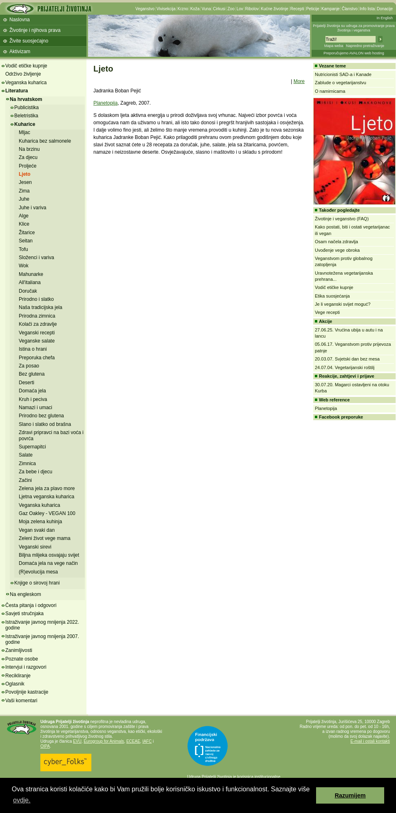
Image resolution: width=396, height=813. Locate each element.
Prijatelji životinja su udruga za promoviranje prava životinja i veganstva (354, 28)
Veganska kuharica (25, 82)
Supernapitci (32, 447)
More (299, 81)
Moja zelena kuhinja (40, 521)
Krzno (182, 9)
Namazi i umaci (35, 407)
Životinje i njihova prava (34, 30)
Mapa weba (333, 46)
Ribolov (252, 9)
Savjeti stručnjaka (24, 613)
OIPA (45, 746)
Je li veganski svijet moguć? (342, 304)
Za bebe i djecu (35, 472)
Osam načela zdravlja (336, 241)
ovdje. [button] (22, 800)
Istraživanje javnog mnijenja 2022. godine (42, 625)
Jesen (25, 182)
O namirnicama (330, 91)
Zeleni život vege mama (45, 538)
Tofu (23, 249)
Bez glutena (31, 374)
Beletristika (26, 116)
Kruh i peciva (33, 399)
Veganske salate (37, 341)
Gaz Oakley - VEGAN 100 (47, 513)
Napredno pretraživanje (365, 46)
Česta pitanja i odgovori (30, 605)
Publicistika (26, 107)
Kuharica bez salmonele (45, 141)
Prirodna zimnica (37, 316)
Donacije (385, 9)
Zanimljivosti (18, 650)
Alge (24, 216)
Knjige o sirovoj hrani (37, 583)
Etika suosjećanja (332, 295)
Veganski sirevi (35, 547)
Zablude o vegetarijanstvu (340, 82)
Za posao (29, 366)
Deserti (26, 382)
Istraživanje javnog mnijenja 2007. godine (42, 639)
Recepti (297, 9)
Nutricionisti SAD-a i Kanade (343, 74)
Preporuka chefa (37, 358)
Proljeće (27, 166)
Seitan (26, 241)
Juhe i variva (32, 208)
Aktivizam (19, 51)
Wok (24, 266)
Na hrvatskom (26, 99)
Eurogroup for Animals (104, 741)
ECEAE (133, 741)
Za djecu (28, 157)
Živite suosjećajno (28, 41)
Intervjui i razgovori (25, 667)
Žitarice (27, 232)
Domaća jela (32, 391)
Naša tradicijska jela (40, 307)
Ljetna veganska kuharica (46, 496)
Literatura (16, 91)
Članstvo (350, 9)
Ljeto (25, 174)
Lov (240, 9)
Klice (24, 224)
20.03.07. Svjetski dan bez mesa (347, 358)
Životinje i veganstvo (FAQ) (342, 218)
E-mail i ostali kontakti (370, 741)
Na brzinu (29, 149)
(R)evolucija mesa (38, 572)
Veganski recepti (37, 333)
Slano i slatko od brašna (45, 424)
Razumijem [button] (350, 795)
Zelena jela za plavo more (47, 488)
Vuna (206, 9)
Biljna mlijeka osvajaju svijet (49, 555)
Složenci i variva (36, 257)
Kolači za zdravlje (38, 324)
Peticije (312, 9)
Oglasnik (14, 684)
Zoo (231, 9)
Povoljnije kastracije (26, 692)
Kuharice (24, 124)
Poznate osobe (21, 659)
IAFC (147, 741)
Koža (194, 9)
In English (384, 18)
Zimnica (27, 463)
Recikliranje (18, 676)
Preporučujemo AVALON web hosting (353, 53)
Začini (25, 480)
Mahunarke (31, 274)
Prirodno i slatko (36, 299)
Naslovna (19, 19)
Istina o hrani (33, 349)
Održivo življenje (23, 74)
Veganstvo (145, 9)
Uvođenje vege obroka (337, 250)
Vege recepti (327, 312)
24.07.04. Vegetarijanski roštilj (344, 367)
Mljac (24, 132)
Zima (24, 191)
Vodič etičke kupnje (26, 66)
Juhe (24, 199)
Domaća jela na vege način (48, 563)
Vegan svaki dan (37, 530)
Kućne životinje (274, 9)
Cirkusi (219, 9)
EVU (77, 741)
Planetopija (105, 103)
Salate (26, 455)
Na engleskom (25, 594)
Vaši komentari (21, 700)
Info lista (367, 9)
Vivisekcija (166, 9)
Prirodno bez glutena (41, 416)
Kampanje (330, 9)
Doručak (28, 291)
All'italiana (30, 282)
